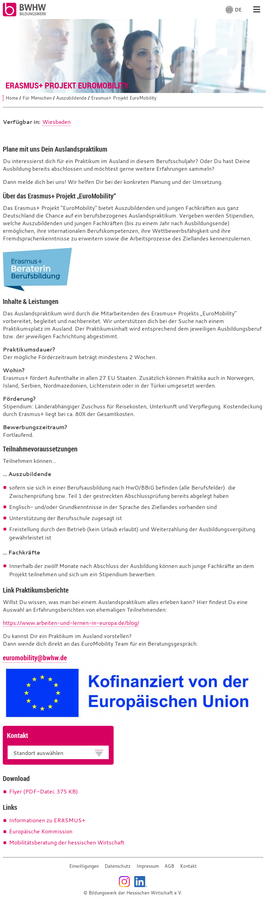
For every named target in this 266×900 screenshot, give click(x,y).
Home (12, 98)
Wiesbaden (56, 122)
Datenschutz (118, 866)
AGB (169, 866)
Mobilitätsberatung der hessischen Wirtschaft (66, 842)
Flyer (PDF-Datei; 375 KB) (43, 791)
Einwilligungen (84, 866)
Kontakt (188, 866)
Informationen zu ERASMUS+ (47, 820)
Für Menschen (37, 98)
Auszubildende (71, 98)
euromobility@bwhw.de (35, 657)
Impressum (147, 866)
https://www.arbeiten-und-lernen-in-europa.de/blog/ (71, 623)
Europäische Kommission (40, 831)
